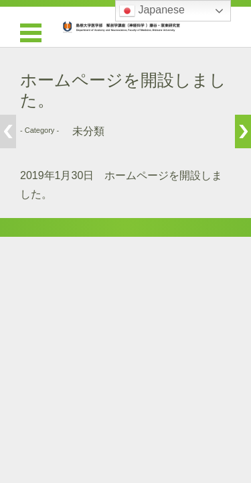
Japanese (152, 11)
